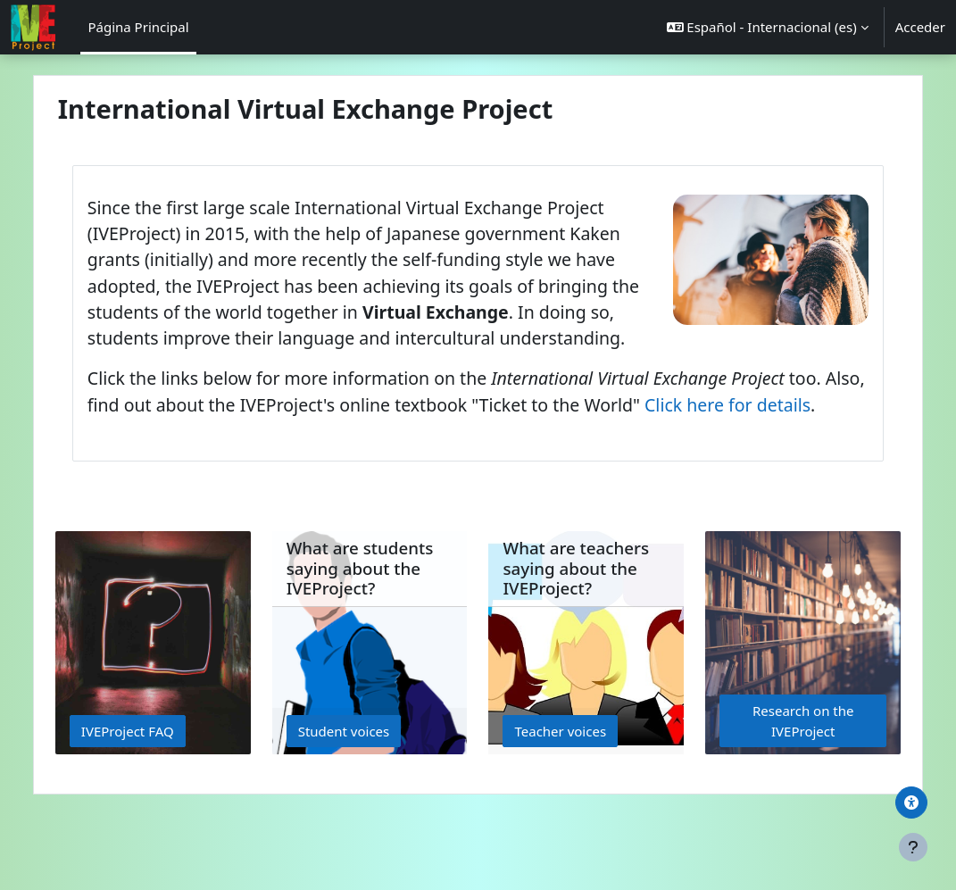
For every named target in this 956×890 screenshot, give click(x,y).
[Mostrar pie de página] (913, 847)
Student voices (359, 783)
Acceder (920, 27)
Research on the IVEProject (779, 773)
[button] (767, 27)
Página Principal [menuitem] (137, 27)
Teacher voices (561, 783)
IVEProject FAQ (158, 783)
